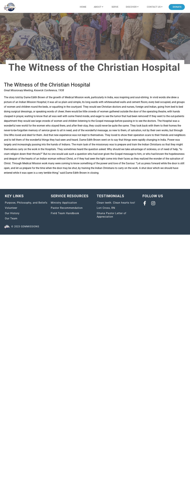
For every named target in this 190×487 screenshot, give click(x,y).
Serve (115, 7)
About (99, 7)
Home (83, 7)
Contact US (155, 7)
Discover (132, 7)
